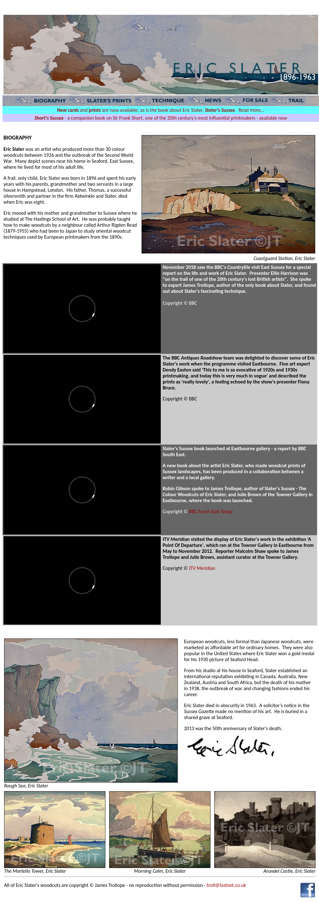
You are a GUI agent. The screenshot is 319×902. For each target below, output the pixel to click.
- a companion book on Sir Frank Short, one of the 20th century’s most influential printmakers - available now (160, 118)
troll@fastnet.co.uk (226, 885)
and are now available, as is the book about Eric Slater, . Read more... (160, 110)
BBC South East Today (211, 511)
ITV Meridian (202, 568)
